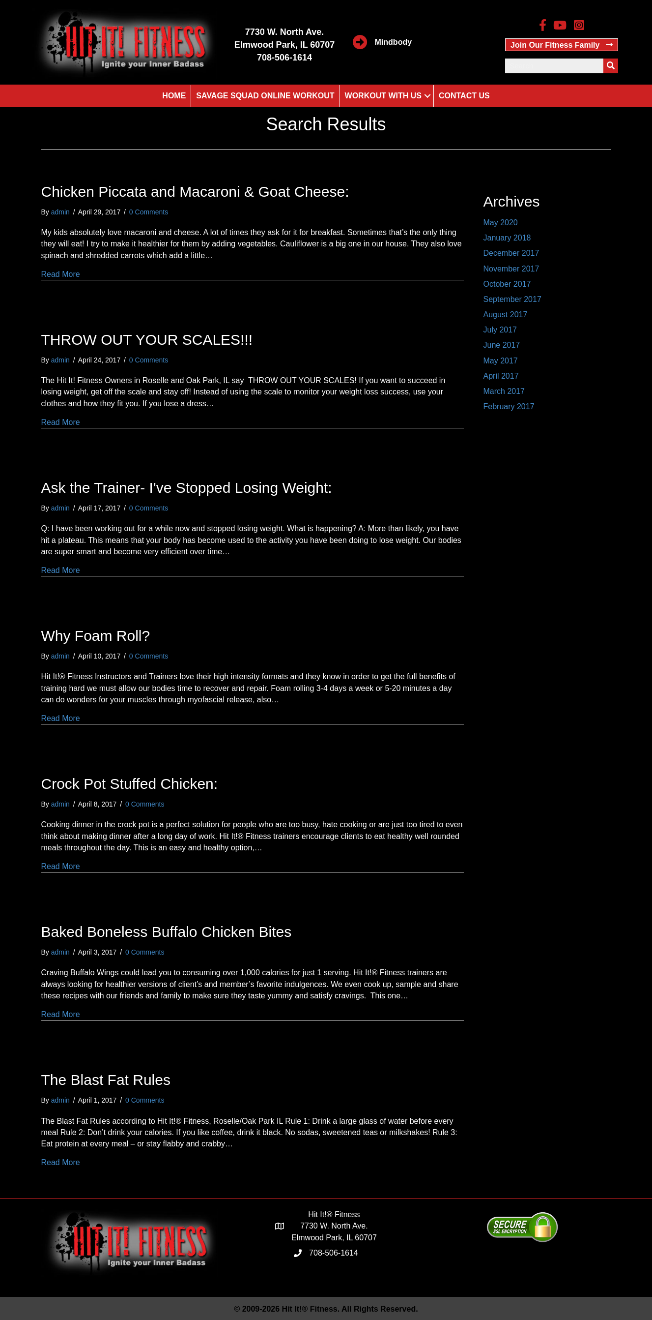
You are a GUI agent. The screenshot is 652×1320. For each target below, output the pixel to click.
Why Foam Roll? (95, 636)
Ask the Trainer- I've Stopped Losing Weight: (186, 488)
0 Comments (148, 212)
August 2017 (505, 314)
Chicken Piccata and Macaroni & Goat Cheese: (195, 191)
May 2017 (500, 361)
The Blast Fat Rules (105, 1080)
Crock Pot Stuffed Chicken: (129, 784)
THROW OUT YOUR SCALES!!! (147, 339)
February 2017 (509, 406)
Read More (60, 274)
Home (174, 95)
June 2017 (501, 345)
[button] (562, 44)
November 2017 (511, 269)
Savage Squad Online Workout (265, 95)
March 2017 (504, 391)
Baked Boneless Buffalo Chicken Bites (166, 932)
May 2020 (500, 222)
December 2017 (511, 253)
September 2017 (512, 299)
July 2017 (500, 330)
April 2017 (501, 376)
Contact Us (464, 95)
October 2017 (507, 284)
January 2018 (507, 238)
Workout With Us (383, 95)
